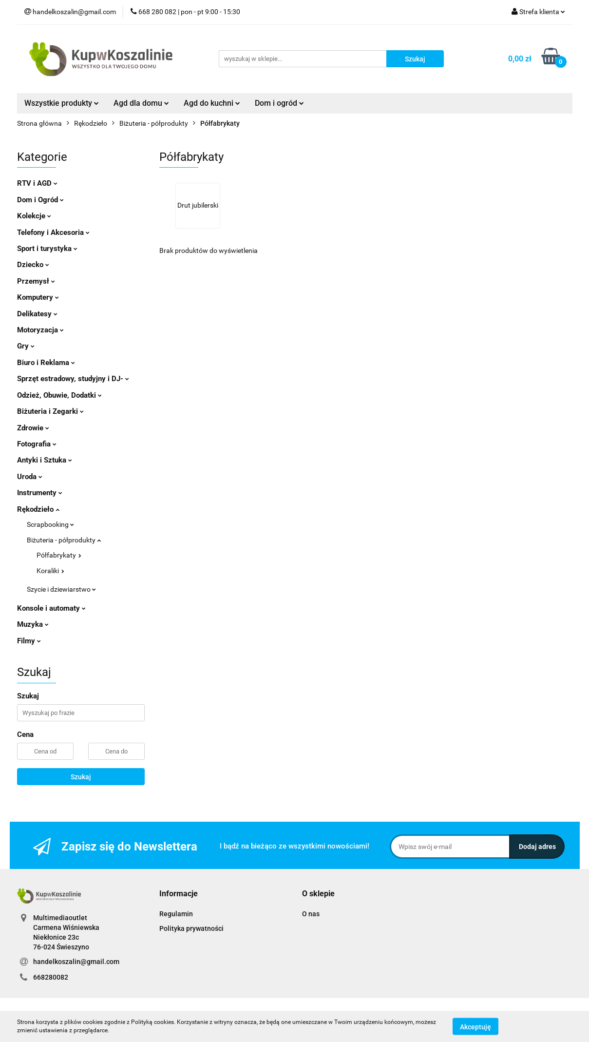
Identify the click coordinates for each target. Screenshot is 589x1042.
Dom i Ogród (40, 199)
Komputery (38, 297)
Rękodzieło (38, 509)
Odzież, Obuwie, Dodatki (59, 395)
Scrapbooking (50, 524)
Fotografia (37, 444)
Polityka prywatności (191, 928)
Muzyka (33, 624)
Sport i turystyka (47, 248)
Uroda (29, 476)
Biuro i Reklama (46, 362)
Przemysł (36, 281)
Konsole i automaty (51, 608)
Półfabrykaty (59, 555)
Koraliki (50, 571)
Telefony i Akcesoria (53, 232)
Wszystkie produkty (61, 103)
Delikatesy (37, 313)
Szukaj (81, 777)
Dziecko (33, 264)
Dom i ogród (279, 103)
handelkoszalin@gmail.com (76, 961)
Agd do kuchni (212, 103)
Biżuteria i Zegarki (50, 411)
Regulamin (176, 914)
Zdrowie (33, 428)
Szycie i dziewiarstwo (61, 589)
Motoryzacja (40, 330)
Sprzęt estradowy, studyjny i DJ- (73, 378)
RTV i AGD (37, 183)
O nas (311, 914)
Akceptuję (475, 1026)
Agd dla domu (141, 103)
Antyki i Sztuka (44, 460)
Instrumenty (39, 492)
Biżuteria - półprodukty (64, 540)
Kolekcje (34, 216)
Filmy (29, 641)
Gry (26, 346)
